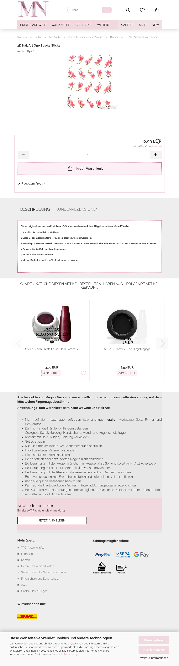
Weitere (103, 25)
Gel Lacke (83, 25)
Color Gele (61, 25)
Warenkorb (51, 373)
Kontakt (25, 560)
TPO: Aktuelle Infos (32, 547)
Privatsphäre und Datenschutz (40, 578)
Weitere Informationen (154, 657)
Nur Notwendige (154, 649)
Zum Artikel (127, 373)
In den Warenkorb (85, 168)
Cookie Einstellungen (34, 590)
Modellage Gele (33, 25)
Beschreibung (35, 209)
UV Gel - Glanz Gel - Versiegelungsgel (127, 349)
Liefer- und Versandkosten (37, 566)
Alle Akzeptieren (154, 640)
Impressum (28, 553)
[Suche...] (107, 10)
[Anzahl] (89, 155)
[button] (127, 10)
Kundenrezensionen (76, 209)
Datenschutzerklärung (65, 654)
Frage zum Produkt (33, 183)
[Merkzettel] (142, 10)
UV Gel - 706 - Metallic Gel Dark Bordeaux (51, 349)
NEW (155, 25)
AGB (24, 584)
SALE (142, 25)
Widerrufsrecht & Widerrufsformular (43, 572)
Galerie (127, 25)
